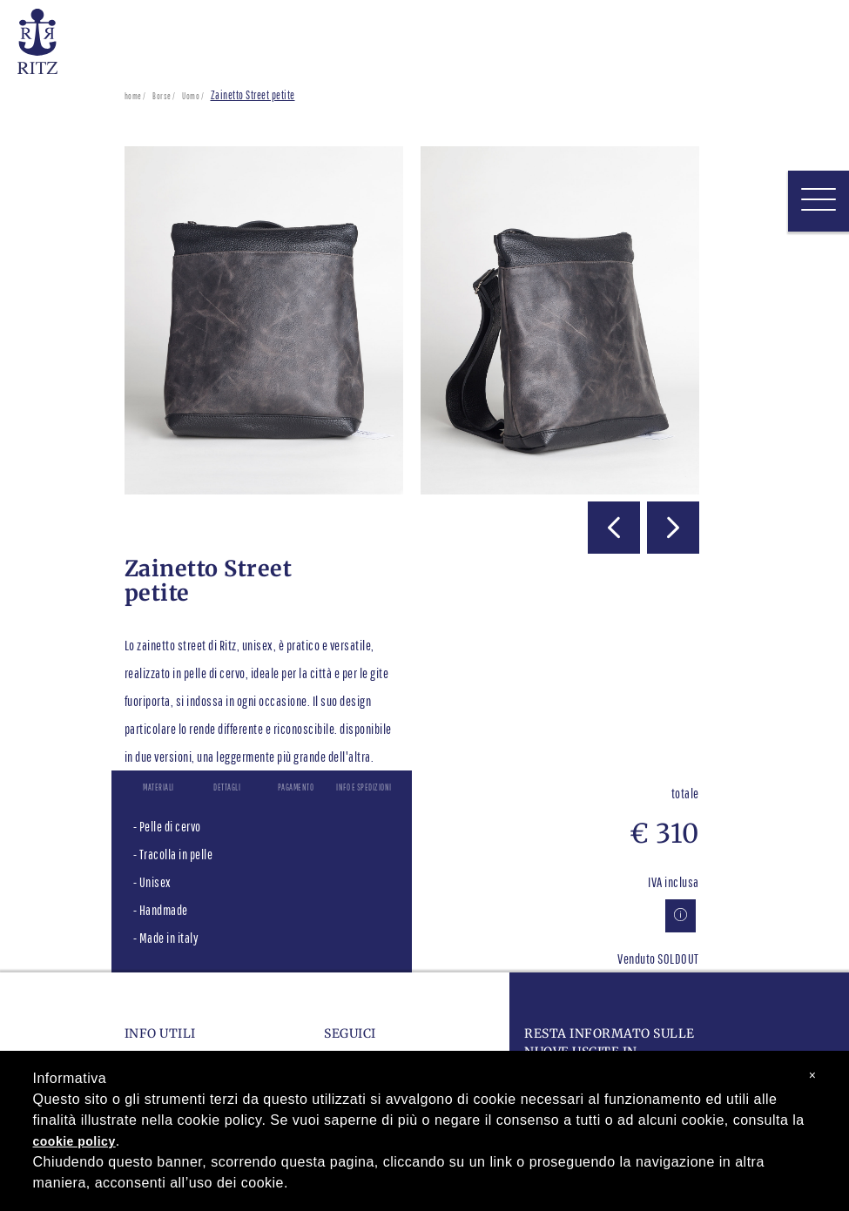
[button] (614, 527)
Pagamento (296, 787)
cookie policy (74, 1141)
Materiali (158, 787)
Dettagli (226, 787)
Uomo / (193, 96)
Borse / (164, 96)
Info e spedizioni (364, 787)
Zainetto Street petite (253, 95)
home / (135, 96)
